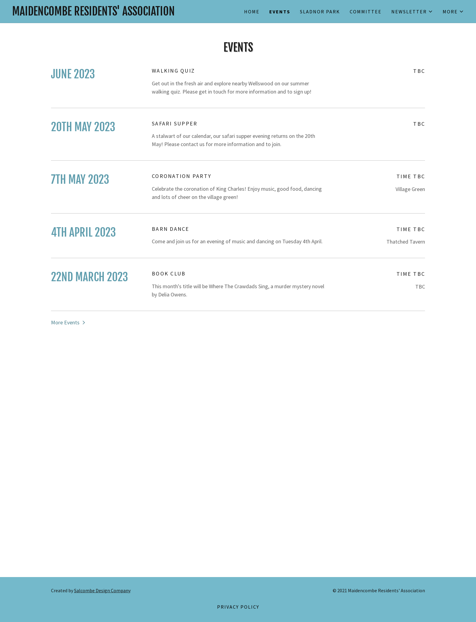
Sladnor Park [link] (320, 12)
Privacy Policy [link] (238, 607)
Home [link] (252, 12)
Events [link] (279, 12)
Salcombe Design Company (102, 590)
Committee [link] (366, 12)
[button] (412, 11)
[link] (125, 13)
